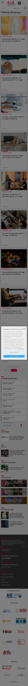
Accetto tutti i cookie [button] (14, 356)
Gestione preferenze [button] (14, 352)
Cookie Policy (21, 348)
